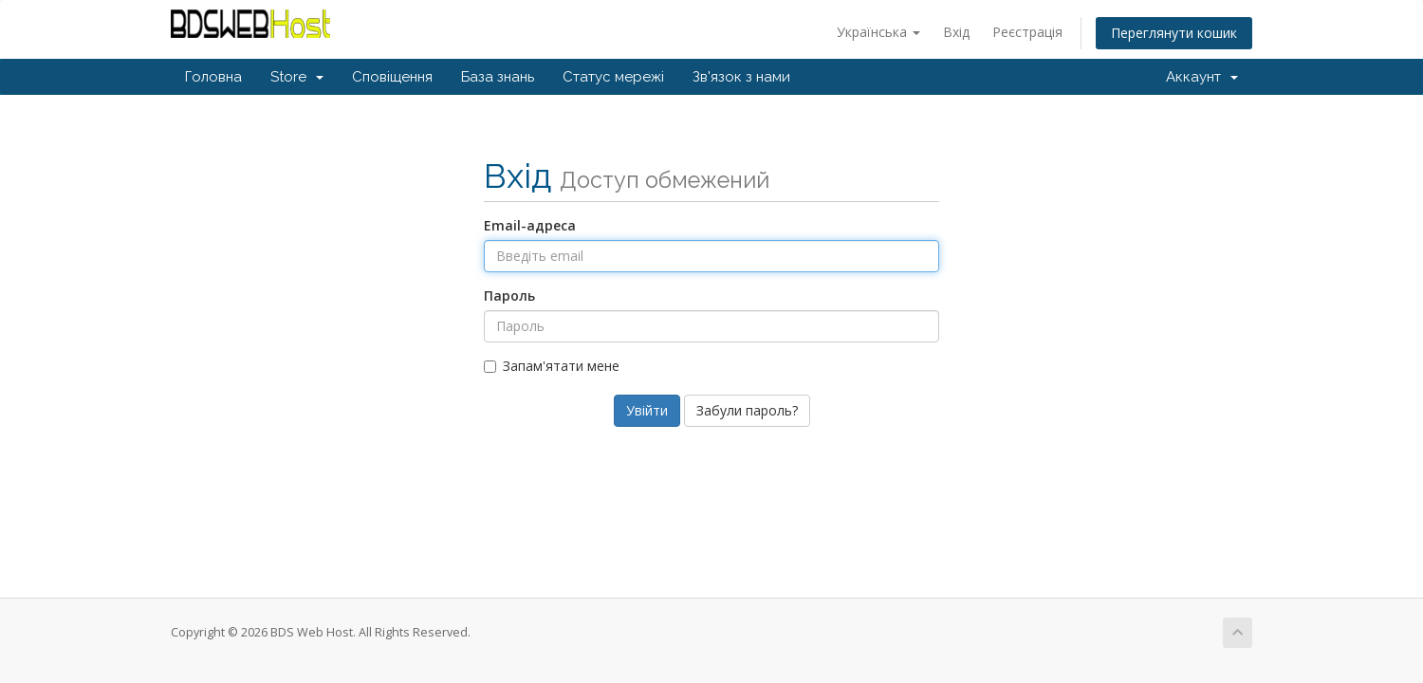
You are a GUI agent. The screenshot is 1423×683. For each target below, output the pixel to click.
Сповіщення (392, 76)
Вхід (956, 32)
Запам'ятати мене (551, 366)
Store (296, 76)
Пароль (509, 295)
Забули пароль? (747, 410)
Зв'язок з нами (741, 76)
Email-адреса (530, 225)
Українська (878, 32)
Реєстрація (1027, 32)
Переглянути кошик (1174, 33)
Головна (213, 76)
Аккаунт (1202, 76)
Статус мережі (613, 76)
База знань (497, 76)
